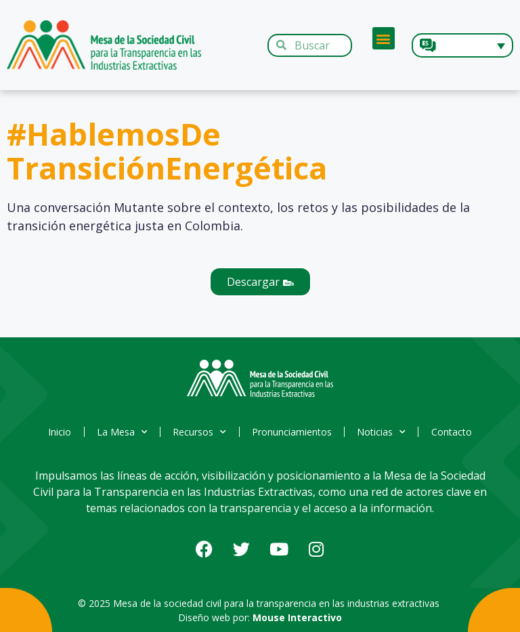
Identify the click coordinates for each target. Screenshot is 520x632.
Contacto (457, 431)
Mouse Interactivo (297, 617)
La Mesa (118, 432)
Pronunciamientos (293, 431)
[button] (383, 38)
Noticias (385, 432)
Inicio (54, 431)
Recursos (198, 432)
